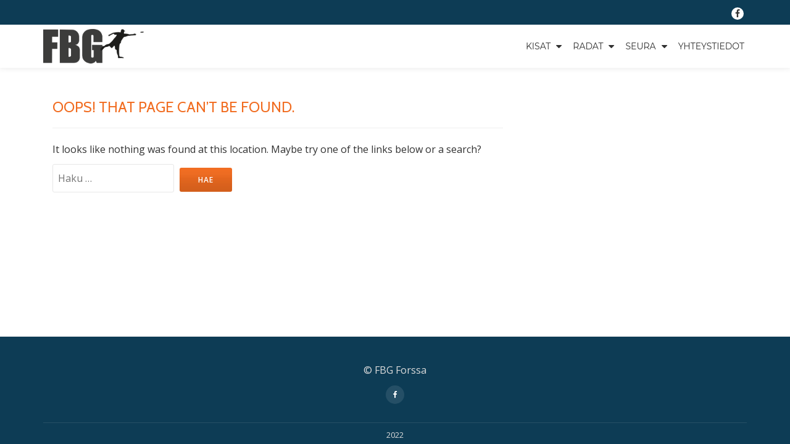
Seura (640, 46)
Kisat (538, 46)
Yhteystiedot (711, 46)
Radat (588, 46)
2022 (395, 300)
